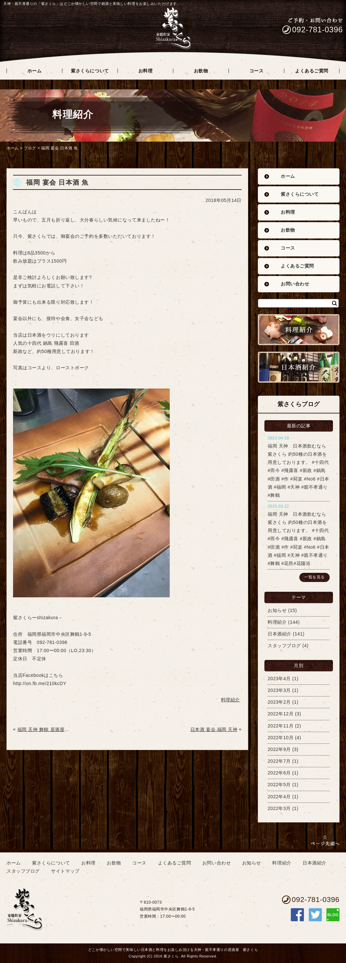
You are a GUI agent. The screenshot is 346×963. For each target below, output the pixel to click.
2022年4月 (279, 796)
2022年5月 (279, 784)
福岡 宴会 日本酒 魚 (59, 148)
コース (288, 248)
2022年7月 (279, 761)
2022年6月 (279, 772)
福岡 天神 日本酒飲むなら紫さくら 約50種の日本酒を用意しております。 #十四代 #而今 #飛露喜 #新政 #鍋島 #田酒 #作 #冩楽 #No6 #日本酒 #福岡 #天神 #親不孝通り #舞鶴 (298, 470)
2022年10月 (280, 737)
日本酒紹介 (279, 633)
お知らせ (277, 610)
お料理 (288, 212)
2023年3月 (279, 690)
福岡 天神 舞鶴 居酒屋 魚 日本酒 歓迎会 (43, 729)
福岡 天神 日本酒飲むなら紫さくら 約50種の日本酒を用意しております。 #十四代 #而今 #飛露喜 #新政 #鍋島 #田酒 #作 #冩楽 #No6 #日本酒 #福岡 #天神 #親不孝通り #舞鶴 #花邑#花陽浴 (298, 539)
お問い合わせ (295, 284)
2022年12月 (280, 713)
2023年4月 (279, 678)
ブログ (30, 148)
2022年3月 (279, 808)
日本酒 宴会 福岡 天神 (213, 729)
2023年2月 (279, 702)
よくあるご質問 (297, 266)
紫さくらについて (300, 194)
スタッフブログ (284, 645)
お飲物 (288, 230)
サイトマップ (65, 871)
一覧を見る (314, 577)
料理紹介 (277, 622)
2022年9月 (279, 749)
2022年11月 (280, 725)
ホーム (13, 148)
